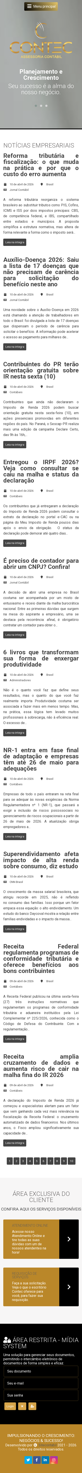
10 (71, 1161)
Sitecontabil (47, 1445)
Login (10, 1406)
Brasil (49, 184)
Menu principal (41, 6)
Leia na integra (14, 242)
